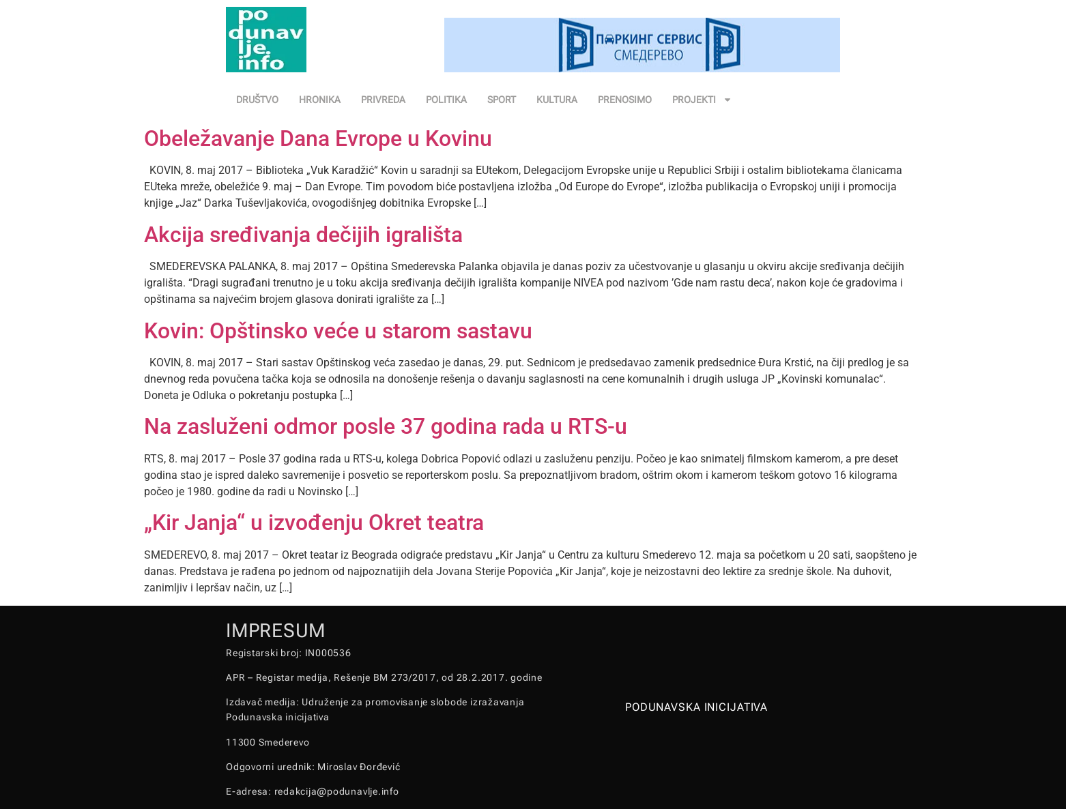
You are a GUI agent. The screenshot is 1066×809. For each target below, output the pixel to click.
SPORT (501, 99)
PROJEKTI (702, 99)
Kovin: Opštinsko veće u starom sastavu (338, 331)
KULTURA (556, 99)
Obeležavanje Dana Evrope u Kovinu (318, 138)
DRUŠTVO (257, 99)
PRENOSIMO (625, 99)
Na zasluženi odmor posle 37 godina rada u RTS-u (385, 426)
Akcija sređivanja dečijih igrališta (303, 235)
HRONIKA (320, 99)
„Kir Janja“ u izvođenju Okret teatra (314, 522)
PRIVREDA (383, 99)
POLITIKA (446, 99)
